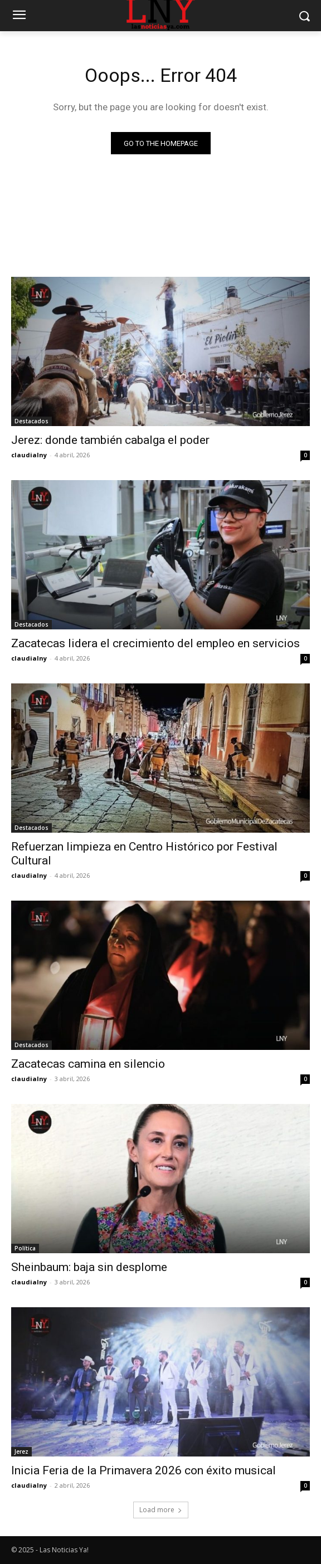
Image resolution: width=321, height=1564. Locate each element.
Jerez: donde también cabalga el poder (110, 440)
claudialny (29, 455)
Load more (160, 1509)
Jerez (21, 1451)
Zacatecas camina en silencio (88, 1064)
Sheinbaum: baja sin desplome (89, 1267)
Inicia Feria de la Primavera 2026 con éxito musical (143, 1470)
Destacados (31, 421)
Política (25, 1248)
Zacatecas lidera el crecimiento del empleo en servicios (155, 643)
